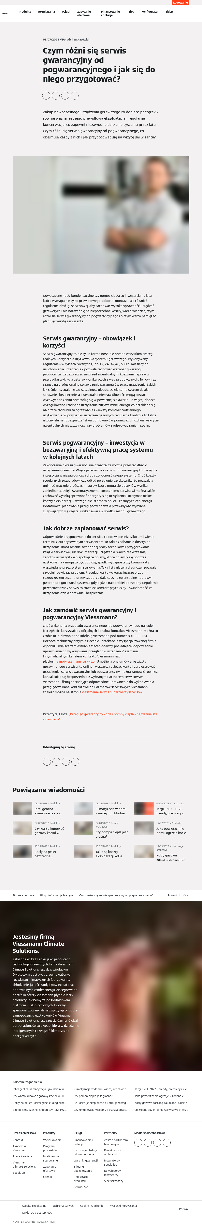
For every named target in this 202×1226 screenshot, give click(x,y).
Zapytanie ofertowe (84, 13)
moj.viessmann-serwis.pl (77, 661)
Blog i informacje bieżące (56, 895)
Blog (131, 11)
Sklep (169, 11)
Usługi (66, 11)
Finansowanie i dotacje (110, 13)
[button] (178, 895)
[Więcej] (40, 809)
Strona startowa (23, 895)
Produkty (25, 11)
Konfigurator (150, 11)
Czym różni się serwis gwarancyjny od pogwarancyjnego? (116, 895)
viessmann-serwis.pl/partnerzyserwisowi (112, 692)
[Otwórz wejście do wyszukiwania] (188, 13)
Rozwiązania (46, 11)
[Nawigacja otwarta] (5, 13)
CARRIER (50, 1221)
